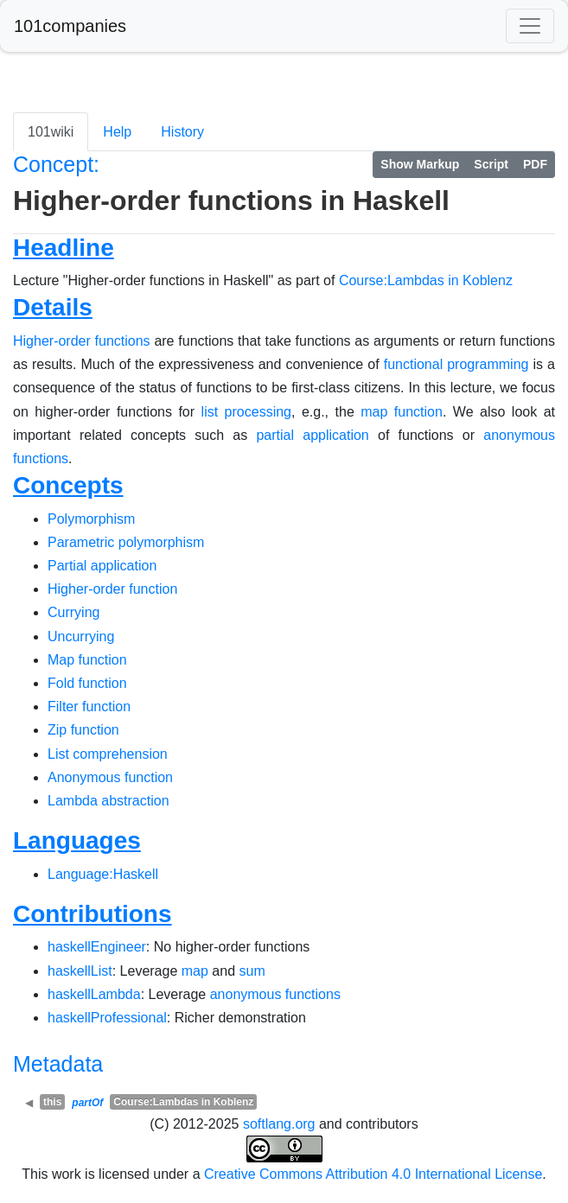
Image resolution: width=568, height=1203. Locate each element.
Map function (87, 659)
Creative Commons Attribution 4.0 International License (373, 1174)
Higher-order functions (81, 341)
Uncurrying (81, 636)
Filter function (89, 706)
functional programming (456, 364)
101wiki (50, 131)
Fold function (87, 683)
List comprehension (108, 754)
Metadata (58, 1064)
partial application (312, 435)
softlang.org (279, 1124)
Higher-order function (112, 589)
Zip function (83, 729)
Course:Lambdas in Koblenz (426, 280)
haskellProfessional (107, 1017)
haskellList (80, 971)
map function (402, 411)
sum (252, 971)
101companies (70, 25)
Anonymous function (110, 777)
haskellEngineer (97, 946)
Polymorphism (91, 519)
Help (117, 131)
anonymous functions (275, 994)
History (182, 131)
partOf (87, 1103)
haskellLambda (94, 994)
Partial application (102, 565)
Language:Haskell (103, 874)
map (195, 971)
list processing (246, 411)
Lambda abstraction (108, 800)
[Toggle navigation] (530, 26)
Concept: (56, 164)
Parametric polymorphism (126, 542)
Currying (73, 612)
